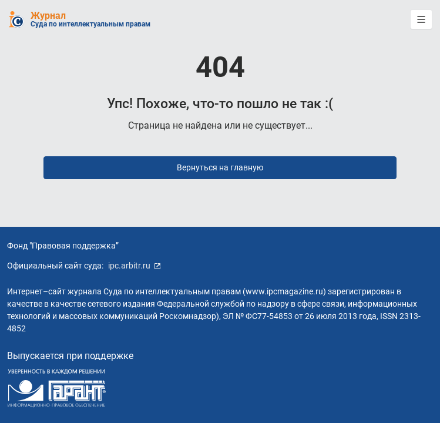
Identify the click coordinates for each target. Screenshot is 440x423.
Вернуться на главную (220, 167)
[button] (421, 19)
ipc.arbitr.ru (134, 265)
